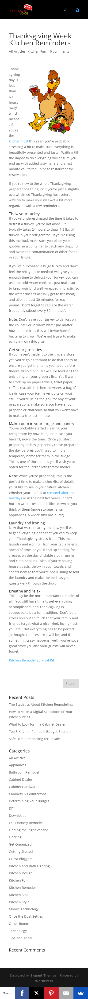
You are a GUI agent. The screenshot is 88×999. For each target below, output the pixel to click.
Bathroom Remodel (24, 772)
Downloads (17, 815)
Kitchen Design (21, 873)
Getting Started (21, 851)
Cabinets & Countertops (27, 794)
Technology (18, 931)
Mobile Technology (23, 909)
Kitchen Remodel (22, 887)
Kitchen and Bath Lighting (29, 866)
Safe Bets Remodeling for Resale (34, 739)
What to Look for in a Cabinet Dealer (37, 724)
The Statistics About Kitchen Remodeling (41, 704)
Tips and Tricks (21, 938)
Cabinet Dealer (20, 779)
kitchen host (18, 141)
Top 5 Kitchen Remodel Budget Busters (39, 731)
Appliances (17, 765)
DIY (11, 808)
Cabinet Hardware (23, 787)
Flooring (15, 837)
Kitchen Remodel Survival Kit (31, 660)
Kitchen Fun (36, 51)
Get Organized (20, 844)
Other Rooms (19, 923)
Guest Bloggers (21, 859)
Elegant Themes (43, 975)
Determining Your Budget (29, 801)
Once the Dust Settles (26, 916)
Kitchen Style (19, 902)
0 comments (59, 51)
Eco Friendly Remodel (26, 823)
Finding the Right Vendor (28, 830)
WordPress (44, 981)
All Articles (17, 51)
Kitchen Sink (18, 895)
